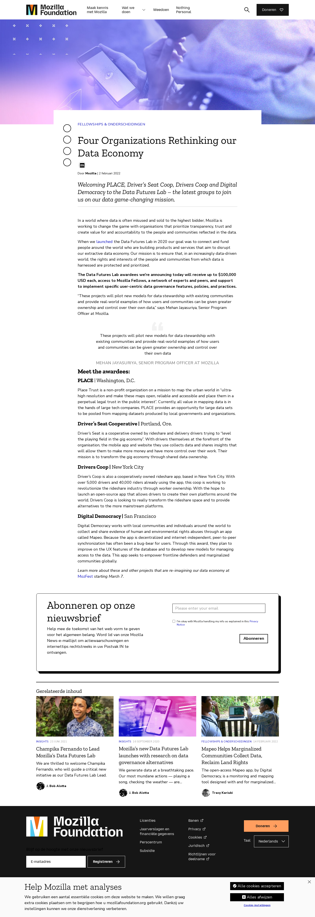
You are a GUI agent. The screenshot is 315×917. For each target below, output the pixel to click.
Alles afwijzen (259, 898)
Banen (193, 820)
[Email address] (218, 608)
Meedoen (161, 10)
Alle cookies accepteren (259, 887)
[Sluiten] (309, 883)
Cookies (195, 837)
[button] (143, 10)
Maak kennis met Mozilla (97, 10)
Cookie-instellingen (257, 906)
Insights (42, 741)
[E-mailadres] (56, 862)
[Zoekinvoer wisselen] (247, 9)
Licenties (148, 820)
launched (104, 241)
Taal (247, 840)
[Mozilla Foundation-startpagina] (51, 10)
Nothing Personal (183, 10)
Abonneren (253, 638)
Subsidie (147, 851)
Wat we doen (128, 10)
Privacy (194, 829)
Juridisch (196, 846)
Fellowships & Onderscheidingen (111, 124)
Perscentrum (151, 842)
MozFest (85, 576)
